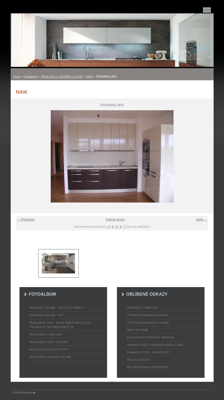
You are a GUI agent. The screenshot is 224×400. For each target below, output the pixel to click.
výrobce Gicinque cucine (148, 322)
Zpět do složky (115, 219)
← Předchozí (26, 219)
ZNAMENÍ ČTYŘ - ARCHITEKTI (148, 352)
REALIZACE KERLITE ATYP (48, 349)
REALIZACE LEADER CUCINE (61, 76)
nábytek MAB (137, 330)
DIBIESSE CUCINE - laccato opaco (56, 307)
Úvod (16, 76)
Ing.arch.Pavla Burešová (148, 367)
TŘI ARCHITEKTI (138, 359)
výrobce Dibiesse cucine (147, 315)
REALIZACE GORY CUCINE (48, 342)
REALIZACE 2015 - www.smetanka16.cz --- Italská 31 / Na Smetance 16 (61, 325)
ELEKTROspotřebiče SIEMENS (150, 337)
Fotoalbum (30, 76)
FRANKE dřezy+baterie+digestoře (155, 344)
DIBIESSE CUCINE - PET (46, 315)
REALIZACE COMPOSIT (46, 334)
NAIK (89, 76)
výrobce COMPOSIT (142, 307)
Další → (201, 219)
